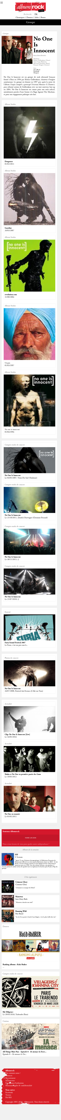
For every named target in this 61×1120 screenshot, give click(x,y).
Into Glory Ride (21, 899)
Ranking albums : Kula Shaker (15, 964)
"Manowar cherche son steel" (24, 902)
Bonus (43, 17)
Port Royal (19, 914)
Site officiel (36, 70)
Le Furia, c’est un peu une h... (16, 645)
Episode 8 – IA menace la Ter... (15, 1054)
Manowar (19, 896)
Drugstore (9, 161)
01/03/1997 (9, 365)
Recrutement (10, 1078)
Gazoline (8, 228)
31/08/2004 (9, 297)
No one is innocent (12, 429)
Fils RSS (8, 1097)
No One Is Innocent (13, 475)
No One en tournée (12, 814)
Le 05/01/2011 (11, 816)
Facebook (36, 71)
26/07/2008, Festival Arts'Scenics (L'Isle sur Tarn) (24, 691)
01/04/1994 (9, 432)
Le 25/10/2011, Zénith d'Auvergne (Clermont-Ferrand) (26, 517)
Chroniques (20, 17)
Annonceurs (10, 1080)
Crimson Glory (21, 882)
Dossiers (29, 17)
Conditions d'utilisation (14, 1083)
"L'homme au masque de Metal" (25, 888)
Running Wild (21, 911)
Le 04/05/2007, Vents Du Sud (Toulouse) (21, 478)
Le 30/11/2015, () (12, 559)
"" (30, 864)
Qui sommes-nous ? (12, 1073)
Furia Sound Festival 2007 (15, 642)
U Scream (18, 857)
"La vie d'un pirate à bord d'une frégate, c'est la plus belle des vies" (35, 917)
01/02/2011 (9, 164)
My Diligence (8, 1012)
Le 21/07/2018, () (12, 599)
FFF (16, 854)
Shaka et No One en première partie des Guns (23, 774)
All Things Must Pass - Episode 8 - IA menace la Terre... (24, 1052)
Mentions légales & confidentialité (18, 1085)
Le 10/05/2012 (11, 777)
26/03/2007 (9, 230)
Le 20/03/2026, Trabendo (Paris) (15, 1014)
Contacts (8, 1075)
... (3, 967)
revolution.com (11, 294)
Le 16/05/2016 (11, 737)
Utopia (7, 363)
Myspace (36, 73)
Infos (37, 17)
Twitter (8, 1095)
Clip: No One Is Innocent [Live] (17, 734)
